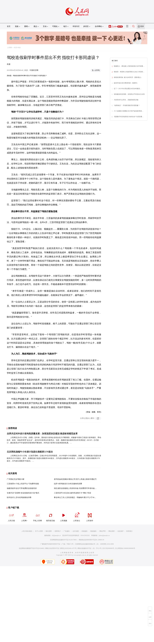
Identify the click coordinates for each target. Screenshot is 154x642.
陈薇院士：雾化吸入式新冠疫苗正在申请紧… (129, 66)
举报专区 (76, 26)
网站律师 (111, 531)
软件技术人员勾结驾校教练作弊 (19, 497)
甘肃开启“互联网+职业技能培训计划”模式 (23, 493)
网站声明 (102, 531)
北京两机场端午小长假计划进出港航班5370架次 (30, 452)
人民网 (9, 47)
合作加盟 (76, 531)
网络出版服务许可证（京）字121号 (89, 548)
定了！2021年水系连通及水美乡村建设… (127, 88)
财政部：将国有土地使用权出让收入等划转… (129, 72)
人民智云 (76, 516)
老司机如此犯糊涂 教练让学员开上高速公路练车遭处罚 (75, 479)
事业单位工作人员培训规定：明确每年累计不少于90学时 (76, 497)
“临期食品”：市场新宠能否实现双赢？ (127, 105)
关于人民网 (39, 531)
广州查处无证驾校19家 (15, 479)
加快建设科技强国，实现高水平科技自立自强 (129, 94)
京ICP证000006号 (108, 548)
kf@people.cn (56, 535)
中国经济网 (34, 70)
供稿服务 (84, 531)
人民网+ (24, 516)
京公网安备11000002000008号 (125, 548)
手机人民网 (37, 516)
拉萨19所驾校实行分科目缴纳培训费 (68, 484)
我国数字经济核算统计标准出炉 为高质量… (129, 116)
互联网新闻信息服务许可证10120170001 (63, 540)
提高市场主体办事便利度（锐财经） (126, 83)
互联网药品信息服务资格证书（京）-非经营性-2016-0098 (94, 544)
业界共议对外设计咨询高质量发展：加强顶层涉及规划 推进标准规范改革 (42, 433)
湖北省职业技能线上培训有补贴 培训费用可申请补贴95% (76, 488)
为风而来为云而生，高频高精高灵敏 (126, 100)
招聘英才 (58, 531)
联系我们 (129, 531)
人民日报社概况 (27, 531)
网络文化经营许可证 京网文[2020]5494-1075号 (61, 548)
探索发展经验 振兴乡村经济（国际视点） (128, 77)
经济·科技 (17, 47)
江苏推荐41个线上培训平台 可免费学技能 (23, 484)
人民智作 (90, 516)
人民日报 (11, 516)
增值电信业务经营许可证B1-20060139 (91, 540)
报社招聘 (49, 531)
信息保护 (120, 531)
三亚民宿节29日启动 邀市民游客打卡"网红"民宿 (72, 493)
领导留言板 (50, 516)
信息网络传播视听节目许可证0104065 (31, 548)
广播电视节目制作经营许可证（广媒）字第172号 (56, 544)
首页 (8, 26)
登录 (142, 26)
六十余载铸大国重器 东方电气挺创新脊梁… (128, 111)
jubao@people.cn (104, 535)
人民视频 (63, 516)
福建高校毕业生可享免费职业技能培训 (22, 488)
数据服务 (93, 531)
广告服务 (67, 531)
